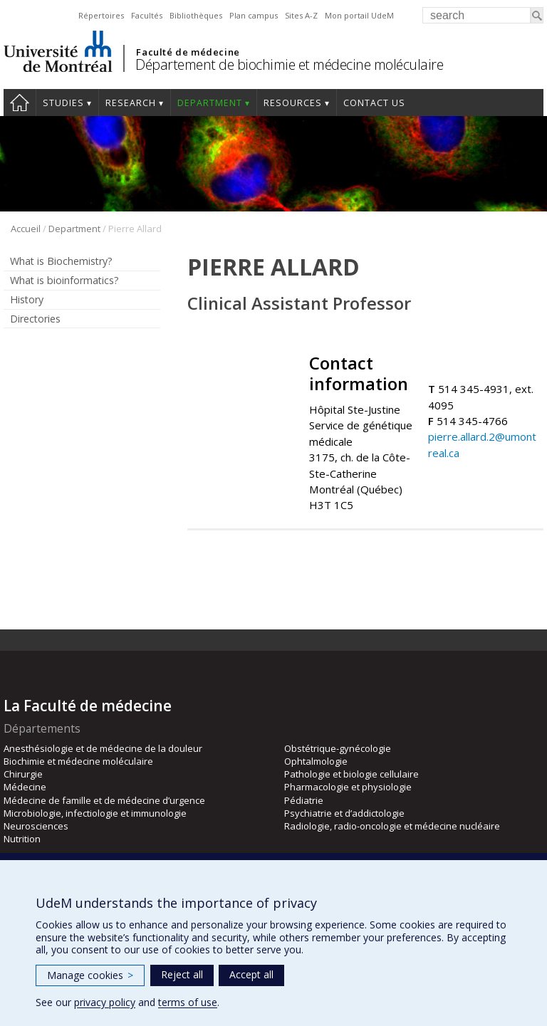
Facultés (146, 15)
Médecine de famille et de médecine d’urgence (104, 800)
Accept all (251, 974)
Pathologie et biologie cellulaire (351, 774)
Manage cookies (90, 975)
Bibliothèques (196, 15)
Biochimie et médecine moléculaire (78, 761)
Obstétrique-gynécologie (337, 748)
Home (19, 102)
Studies (63, 103)
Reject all (182, 974)
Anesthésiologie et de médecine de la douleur (103, 748)
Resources (293, 103)
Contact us (374, 103)
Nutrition (22, 838)
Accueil (26, 228)
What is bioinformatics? (64, 280)
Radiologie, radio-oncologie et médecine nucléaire (392, 826)
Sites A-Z (301, 15)
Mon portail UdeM (359, 15)
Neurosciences (36, 826)
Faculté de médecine (187, 52)
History (26, 299)
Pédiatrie (303, 800)
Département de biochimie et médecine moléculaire (289, 64)
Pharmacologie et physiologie (348, 786)
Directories (35, 318)
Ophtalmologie (316, 761)
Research (130, 103)
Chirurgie (23, 774)
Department (209, 103)
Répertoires (101, 15)
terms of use (187, 1002)
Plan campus (253, 15)
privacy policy (104, 1002)
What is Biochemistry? (61, 261)
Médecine (25, 786)
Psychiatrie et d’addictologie (344, 813)
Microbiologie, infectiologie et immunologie (95, 813)
